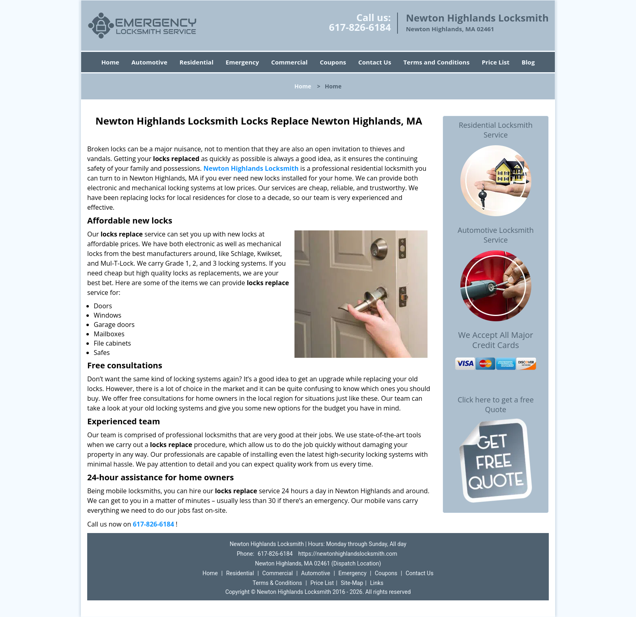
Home (110, 62)
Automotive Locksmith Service (495, 235)
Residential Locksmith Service (496, 130)
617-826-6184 (360, 27)
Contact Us (374, 62)
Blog (528, 62)
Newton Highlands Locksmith (251, 168)
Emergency (242, 62)
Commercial (289, 62)
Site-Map (352, 583)
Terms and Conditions (436, 62)
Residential (197, 62)
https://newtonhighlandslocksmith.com (347, 553)
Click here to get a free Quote (496, 404)
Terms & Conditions (277, 583)
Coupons (333, 62)
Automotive (149, 62)
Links (376, 583)
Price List (495, 62)
